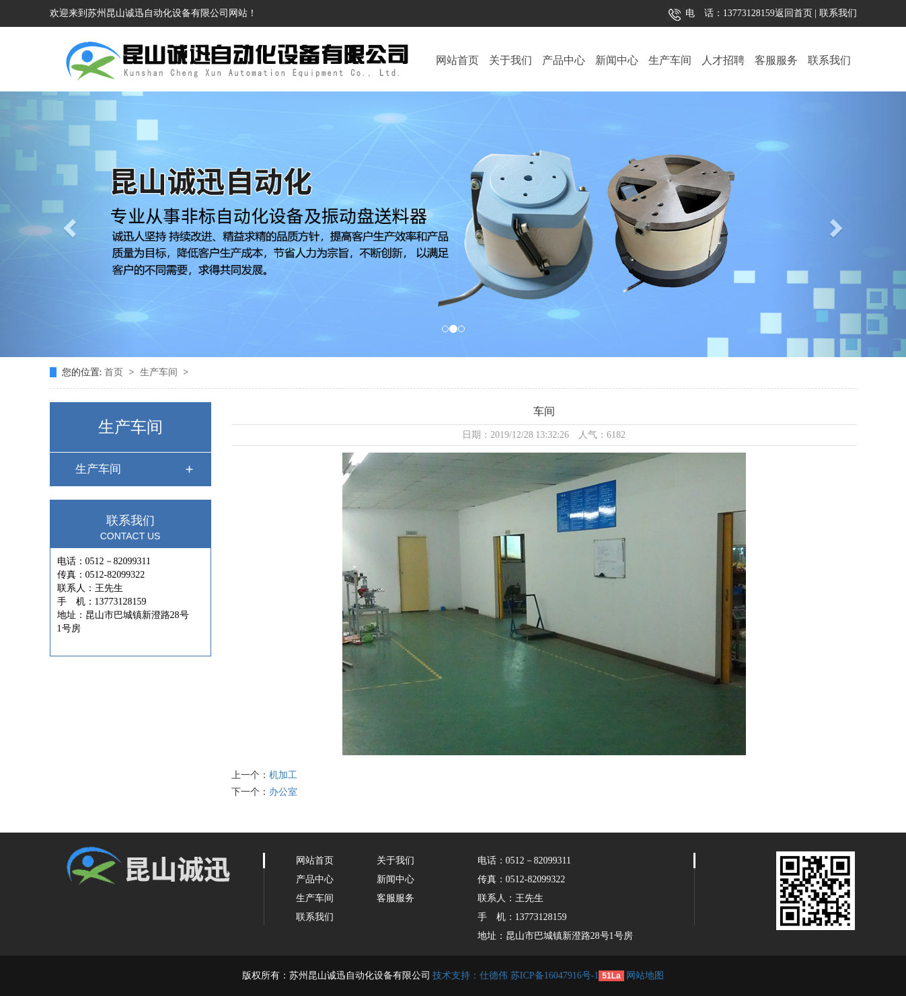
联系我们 (837, 13)
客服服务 (776, 60)
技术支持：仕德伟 (470, 975)
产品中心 (563, 60)
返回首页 (794, 13)
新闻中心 (616, 60)
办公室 (283, 792)
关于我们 (510, 60)
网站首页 (457, 60)
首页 (115, 372)
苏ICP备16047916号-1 (555, 975)
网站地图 (645, 975)
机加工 (283, 775)
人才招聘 (723, 60)
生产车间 (669, 60)
